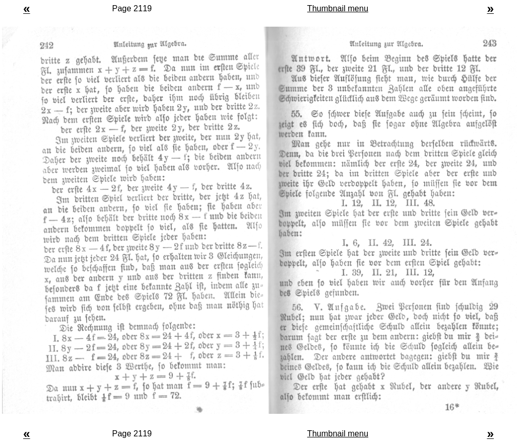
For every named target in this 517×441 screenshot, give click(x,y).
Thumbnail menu (337, 8)
